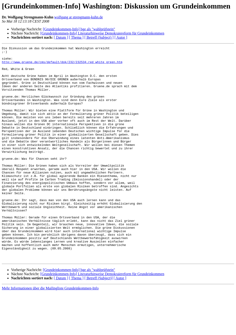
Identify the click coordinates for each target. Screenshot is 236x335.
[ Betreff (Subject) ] (98, 37)
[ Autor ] (121, 37)
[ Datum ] (61, 37)
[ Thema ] (76, 37)
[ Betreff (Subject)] (98, 321)
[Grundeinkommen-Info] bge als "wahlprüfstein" (79, 29)
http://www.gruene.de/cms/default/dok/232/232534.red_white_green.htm (62, 65)
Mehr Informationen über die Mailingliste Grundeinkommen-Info (50, 331)
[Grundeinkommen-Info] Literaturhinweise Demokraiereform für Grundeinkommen (102, 33)
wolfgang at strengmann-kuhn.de (78, 17)
